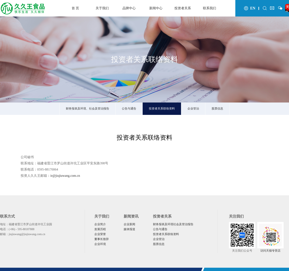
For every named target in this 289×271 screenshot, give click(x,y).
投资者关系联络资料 (162, 108)
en (252, 8)
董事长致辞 (101, 239)
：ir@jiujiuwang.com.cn (63, 175)
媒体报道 (129, 229)
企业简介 (100, 224)
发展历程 (100, 229)
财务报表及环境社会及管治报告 (173, 224)
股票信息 (217, 108)
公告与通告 (129, 108)
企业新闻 (129, 224)
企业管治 (193, 108)
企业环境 (100, 244)
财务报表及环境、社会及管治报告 (87, 108)
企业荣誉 (100, 234)
